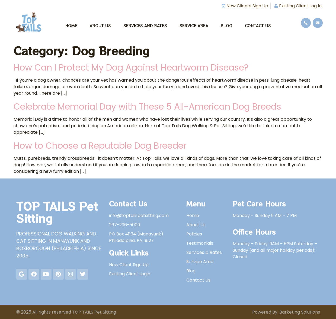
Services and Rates (145, 25)
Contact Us (258, 25)
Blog (226, 25)
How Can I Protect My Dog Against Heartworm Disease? (131, 67)
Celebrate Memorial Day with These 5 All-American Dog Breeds (147, 106)
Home (71, 25)
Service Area (194, 25)
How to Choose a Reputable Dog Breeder (100, 145)
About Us (100, 25)
